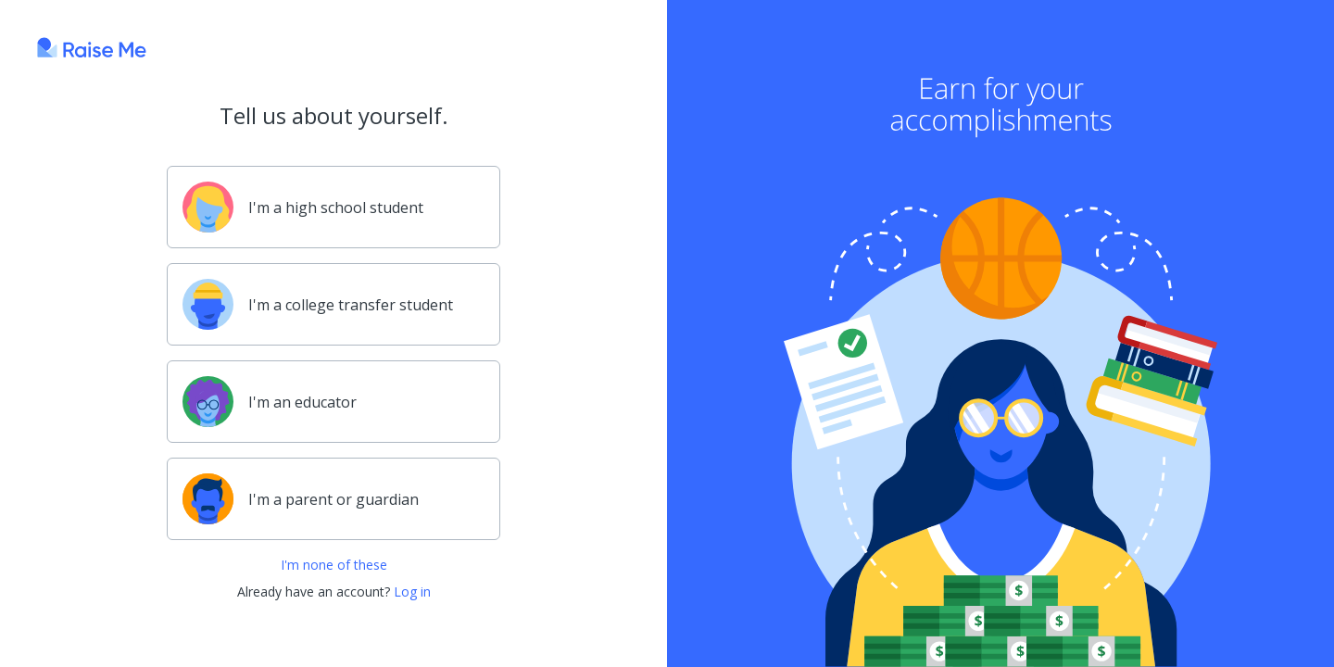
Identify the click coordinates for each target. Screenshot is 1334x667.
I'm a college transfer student (317, 304)
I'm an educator (269, 401)
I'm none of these (334, 564)
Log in (412, 591)
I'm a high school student (302, 207)
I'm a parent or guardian (300, 498)
